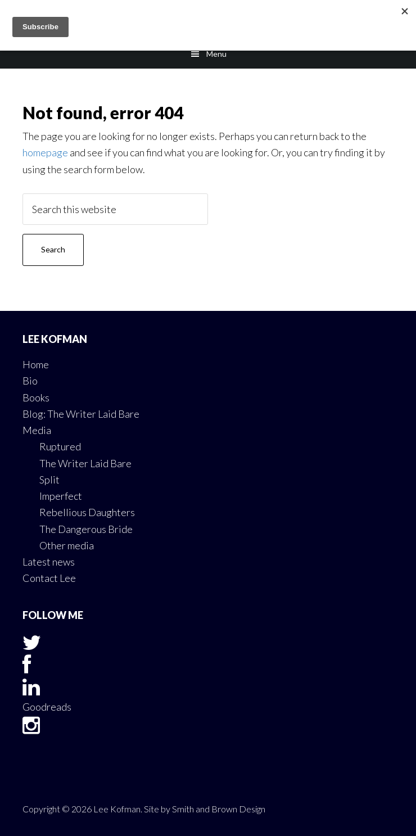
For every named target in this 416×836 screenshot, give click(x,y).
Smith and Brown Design (218, 808)
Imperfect (60, 496)
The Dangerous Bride (86, 529)
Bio (30, 380)
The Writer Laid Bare (85, 463)
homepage (45, 152)
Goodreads (46, 707)
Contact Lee (49, 578)
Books (35, 397)
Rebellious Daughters (87, 512)
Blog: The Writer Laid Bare (80, 414)
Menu (216, 53)
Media (36, 430)
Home (35, 364)
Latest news (48, 561)
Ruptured (60, 446)
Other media (66, 545)
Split (49, 479)
